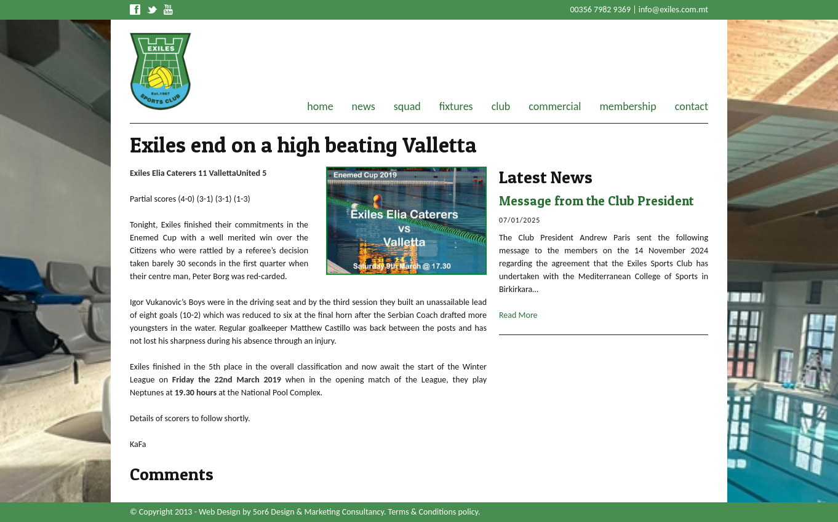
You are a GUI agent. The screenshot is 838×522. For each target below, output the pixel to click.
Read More (518, 315)
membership (627, 106)
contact (691, 106)
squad (407, 106)
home (320, 106)
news (363, 106)
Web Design (220, 512)
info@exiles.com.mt (673, 9)
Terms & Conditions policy (433, 512)
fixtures (456, 106)
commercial (555, 106)
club (501, 106)
